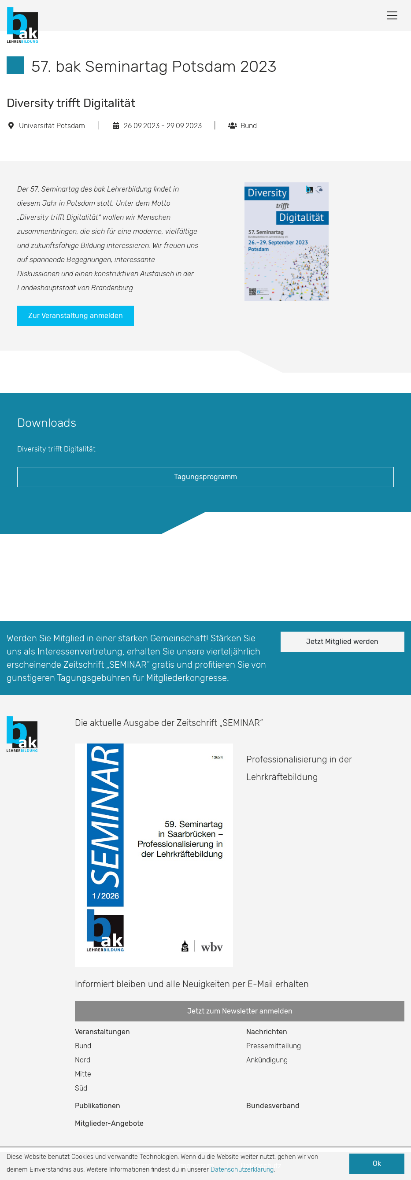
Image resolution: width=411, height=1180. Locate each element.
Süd (81, 1088)
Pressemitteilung (273, 1046)
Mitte (83, 1074)
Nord (82, 1060)
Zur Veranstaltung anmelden (75, 315)
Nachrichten (266, 1032)
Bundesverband (273, 1106)
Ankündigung (267, 1060)
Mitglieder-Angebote (109, 1123)
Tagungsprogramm (205, 477)
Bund (83, 1046)
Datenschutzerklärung (242, 1169)
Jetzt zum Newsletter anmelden (240, 1011)
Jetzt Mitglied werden (342, 641)
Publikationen (97, 1106)
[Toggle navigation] (392, 15)
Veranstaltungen (102, 1032)
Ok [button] (377, 1163)
